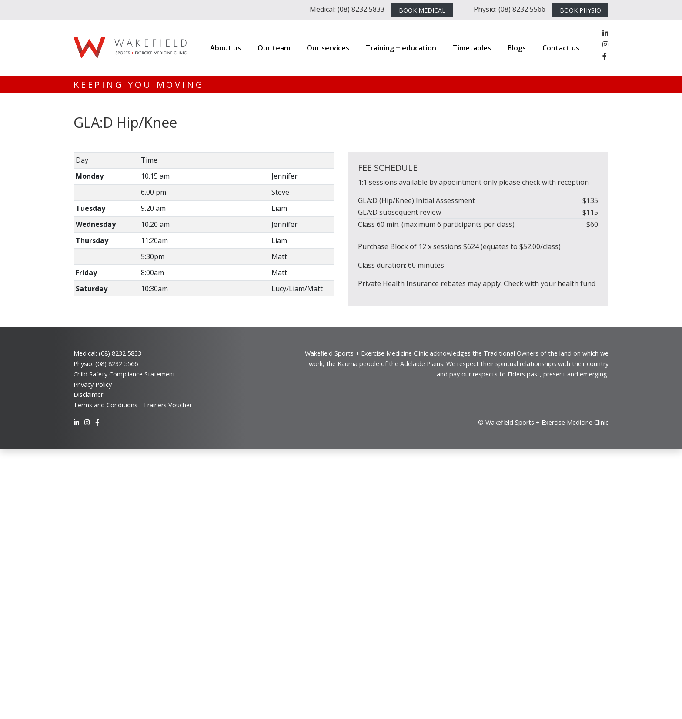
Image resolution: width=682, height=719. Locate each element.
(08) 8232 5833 (120, 353)
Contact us (560, 48)
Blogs (517, 48)
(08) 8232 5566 (116, 364)
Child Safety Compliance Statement (124, 374)
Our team (273, 48)
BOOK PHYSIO (580, 10)
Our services (328, 48)
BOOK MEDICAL (422, 10)
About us (225, 48)
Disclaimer (88, 394)
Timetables (472, 48)
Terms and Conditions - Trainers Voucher (133, 405)
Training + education (401, 48)
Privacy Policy (93, 384)
